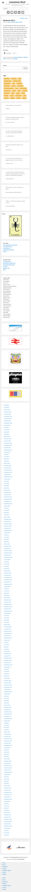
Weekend (20, 57)
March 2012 (7, 785)
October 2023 (7, 474)
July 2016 (6, 669)
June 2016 (6, 671)
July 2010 (6, 830)
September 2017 (8, 638)
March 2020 (7, 570)
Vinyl (25, 95)
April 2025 (6, 434)
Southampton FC (7, 261)
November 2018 (8, 606)
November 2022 (8, 499)
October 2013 (7, 743)
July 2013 (6, 750)
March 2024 (7, 463)
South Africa (7, 78)
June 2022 (6, 510)
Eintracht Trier (6, 268)
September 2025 (8, 423)
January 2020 (7, 575)
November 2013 (8, 741)
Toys (20, 78)
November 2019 (8, 579)
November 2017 (8, 633)
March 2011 (7, 812)
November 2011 (8, 794)
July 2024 (6, 454)
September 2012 (8, 772)
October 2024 (7, 447)
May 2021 (6, 539)
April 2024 (6, 461)
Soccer (12, 95)
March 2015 (7, 705)
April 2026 (6, 407)
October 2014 (7, 716)
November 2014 (8, 714)
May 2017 (6, 647)
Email (22, 12)
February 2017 (7, 653)
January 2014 (7, 736)
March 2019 (7, 597)
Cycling (4, 868)
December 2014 (8, 712)
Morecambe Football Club (9, 263)
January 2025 (7, 441)
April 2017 (6, 649)
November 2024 (8, 445)
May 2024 (6, 458)
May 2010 (6, 835)
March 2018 (7, 624)
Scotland (6, 95)
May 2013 (6, 754)
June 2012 (6, 779)
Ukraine (13, 85)
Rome (13, 93)
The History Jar (6, 248)
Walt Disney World (17, 80)
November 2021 (8, 526)
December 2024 (8, 443)
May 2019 (6, 593)
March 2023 (7, 490)
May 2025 (6, 432)
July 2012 (6, 776)
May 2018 (6, 620)
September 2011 (8, 799)
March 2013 (7, 758)
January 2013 (7, 763)
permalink (15, 58)
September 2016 (8, 664)
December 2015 (8, 685)
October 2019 (7, 582)
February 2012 (7, 788)
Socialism (6, 97)
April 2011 (6, 810)
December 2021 (8, 523)
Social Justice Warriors (9, 88)
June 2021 (6, 537)
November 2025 (8, 418)
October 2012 (7, 770)
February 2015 (7, 707)
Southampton (20, 85)
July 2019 (6, 588)
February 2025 (7, 438)
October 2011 (7, 797)
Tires (14, 83)
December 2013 (8, 738)
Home (4, 863)
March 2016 (7, 678)
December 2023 (8, 470)
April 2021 (6, 541)
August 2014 (7, 720)
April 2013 (6, 756)
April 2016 (6, 676)
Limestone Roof (17, 2)
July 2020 (6, 562)
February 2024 (7, 465)
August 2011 (7, 801)
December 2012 (8, 765)
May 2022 (6, 512)
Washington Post (8, 80)
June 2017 (6, 644)
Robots (14, 90)
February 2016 (7, 680)
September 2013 (8, 745)
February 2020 (7, 573)
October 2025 (7, 420)
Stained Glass (18, 95)
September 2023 (8, 476)
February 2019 (7, 600)
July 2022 (6, 508)
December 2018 (8, 604)
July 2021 (6, 535)
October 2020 (7, 555)
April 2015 (6, 703)
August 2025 (7, 425)
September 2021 (8, 530)
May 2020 (6, 566)
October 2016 (7, 662)
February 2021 (7, 546)
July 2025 (6, 427)
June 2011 (6, 806)
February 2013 (7, 761)
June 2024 (6, 456)
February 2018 (7, 626)
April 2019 (6, 595)
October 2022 (7, 501)
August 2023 (7, 479)
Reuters (18, 97)
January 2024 (7, 467)
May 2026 (6, 405)
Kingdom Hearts (6, 870)
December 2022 (8, 497)
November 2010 (8, 821)
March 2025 (7, 436)
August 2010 (7, 828)
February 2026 (7, 412)
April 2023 (6, 488)
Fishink (5, 251)
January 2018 (7, 629)
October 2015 (7, 689)
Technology (14, 78)
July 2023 (6, 481)
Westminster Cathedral (8, 249)
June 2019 (6, 591)
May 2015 (6, 700)
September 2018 (8, 611)
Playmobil (5, 866)
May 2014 (6, 727)
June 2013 (6, 752)
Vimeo (15, 12)
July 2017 (6, 642)
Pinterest (8, 12)
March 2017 (7, 651)
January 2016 (7, 682)
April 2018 (6, 622)
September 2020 (8, 557)
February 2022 (7, 519)
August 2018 (7, 613)
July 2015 (6, 696)
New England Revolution (9, 264)
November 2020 (8, 553)
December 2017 (8, 631)
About (4, 864)
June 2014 (6, 725)
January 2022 (7, 521)
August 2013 (7, 747)
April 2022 (6, 514)
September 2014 (8, 718)
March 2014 (7, 732)
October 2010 (7, 823)
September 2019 (8, 584)
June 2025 (6, 429)
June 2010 (6, 832)
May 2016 (6, 673)
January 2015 (7, 709)
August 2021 (7, 532)
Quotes (15, 57)
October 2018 (7, 608)
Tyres (17, 88)
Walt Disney (7, 93)
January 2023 (7, 494)
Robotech (25, 90)
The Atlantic (19, 83)
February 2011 (7, 814)
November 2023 (8, 472)
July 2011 (6, 803)
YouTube (11, 12)
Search (5, 65)
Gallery (4, 874)
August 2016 (7, 667)
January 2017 (7, 656)
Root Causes (7, 85)
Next (27, 18)
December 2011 (8, 792)
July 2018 (6, 615)
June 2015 (6, 698)
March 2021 (7, 544)
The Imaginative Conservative (10, 245)
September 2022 (8, 503)
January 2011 (7, 817)
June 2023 (6, 483)
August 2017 (7, 640)
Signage (24, 97)
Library (4, 872)
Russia (18, 93)
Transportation (7, 83)
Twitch (23, 93)
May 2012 (6, 781)
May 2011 (6, 808)
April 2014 (6, 729)
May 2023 (6, 485)
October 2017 (7, 635)
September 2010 (8, 826)
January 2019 (7, 602)
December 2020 (8, 550)
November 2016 (8, 660)
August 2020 (7, 559)
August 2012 (7, 774)
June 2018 (6, 617)
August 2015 (7, 694)
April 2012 (6, 783)
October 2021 (7, 528)
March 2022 (7, 517)
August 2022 (7, 506)
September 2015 (8, 691)
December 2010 (8, 819)
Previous (21, 18)
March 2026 (7, 409)
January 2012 (7, 790)
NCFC (4, 269)
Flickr (19, 12)
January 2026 (7, 414)
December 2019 (8, 577)
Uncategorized (7, 90)
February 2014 (7, 734)
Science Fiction (23, 88)
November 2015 (8, 687)
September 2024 (8, 450)
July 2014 (6, 723)
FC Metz (5, 266)
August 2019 (7, 586)
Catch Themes (21, 859)
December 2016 (8, 658)
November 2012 (8, 767)
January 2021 (7, 548)
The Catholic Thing (7, 246)
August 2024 (7, 452)
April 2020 (6, 568)
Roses (19, 90)
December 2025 (8, 416)
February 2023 (7, 492)
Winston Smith (18, 22)
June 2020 (6, 564)
